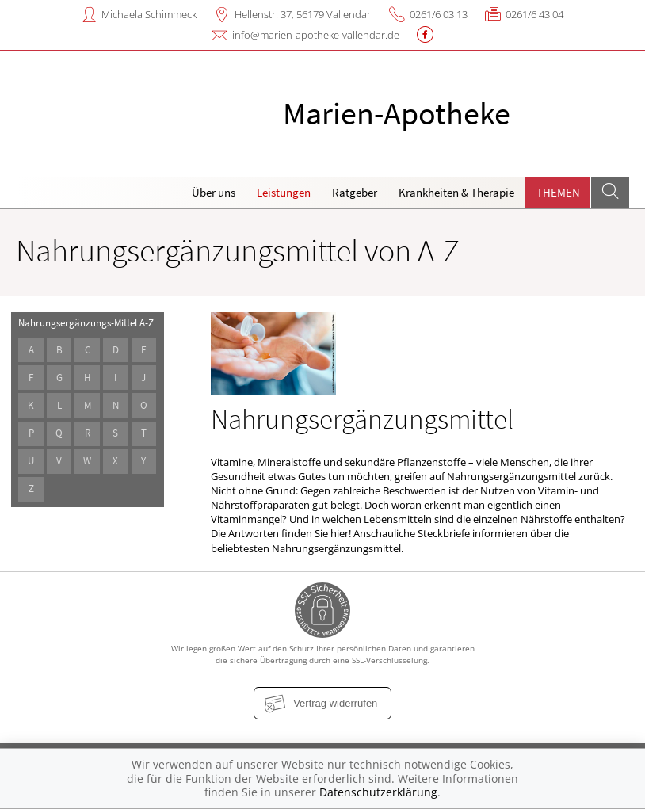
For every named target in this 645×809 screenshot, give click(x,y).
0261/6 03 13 (439, 14)
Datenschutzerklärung (378, 791)
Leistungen (284, 192)
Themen (558, 192)
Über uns (213, 192)
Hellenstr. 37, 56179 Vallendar (303, 14)
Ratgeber (354, 192)
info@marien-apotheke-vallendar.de (315, 35)
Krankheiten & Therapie (456, 192)
